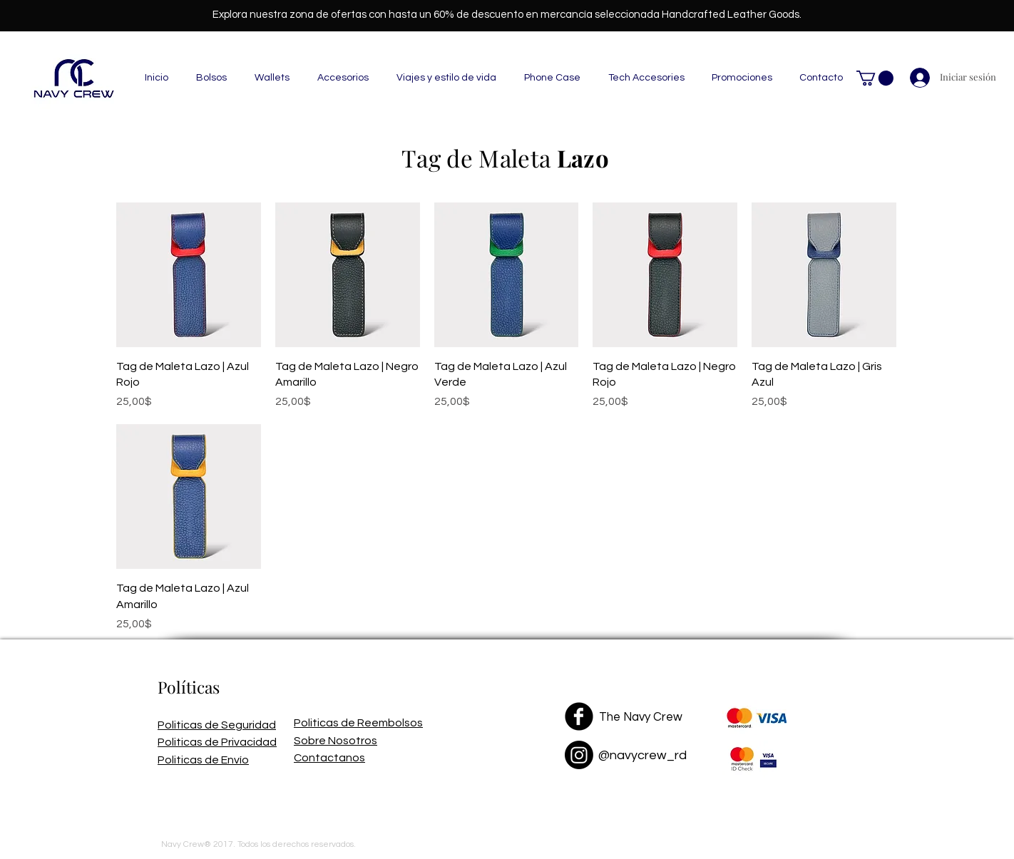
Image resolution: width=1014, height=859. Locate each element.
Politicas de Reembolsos (358, 723)
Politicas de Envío (203, 760)
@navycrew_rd (642, 755)
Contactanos (329, 757)
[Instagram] (579, 755)
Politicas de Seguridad (217, 725)
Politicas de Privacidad (217, 742)
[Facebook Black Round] (579, 716)
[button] (874, 78)
